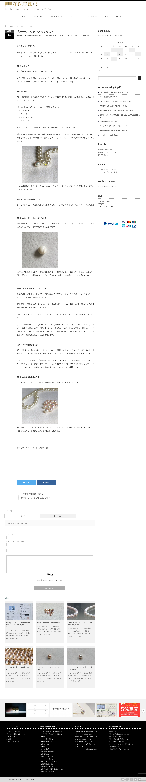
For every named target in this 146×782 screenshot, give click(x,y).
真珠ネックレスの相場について (117, 736)
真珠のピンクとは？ (114, 731)
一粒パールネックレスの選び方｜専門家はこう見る (115, 101)
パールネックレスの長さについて (49, 761)
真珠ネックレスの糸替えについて (84, 734)
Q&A (20, 35)
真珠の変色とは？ (45, 754)
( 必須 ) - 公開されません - (16, 541)
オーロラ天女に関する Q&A (48, 739)
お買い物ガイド (10, 736)
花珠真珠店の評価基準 (46, 766)
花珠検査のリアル (114, 746)
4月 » (104, 71)
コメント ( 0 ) (22, 516)
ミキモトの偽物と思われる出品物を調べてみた (114, 92)
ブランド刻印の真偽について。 (109, 97)
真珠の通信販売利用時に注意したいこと (51, 769)
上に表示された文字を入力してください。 (50, 580)
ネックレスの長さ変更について (83, 741)
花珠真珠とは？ (44, 736)
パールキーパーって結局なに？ (109, 135)
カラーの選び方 (44, 749)
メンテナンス (73, 16)
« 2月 (99, 71)
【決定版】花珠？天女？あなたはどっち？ (121, 749)
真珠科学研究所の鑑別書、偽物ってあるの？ (113, 130)
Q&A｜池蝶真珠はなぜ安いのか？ (49, 622)
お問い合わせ (120, 16)
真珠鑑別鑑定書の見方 (46, 764)
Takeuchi (86, 35)
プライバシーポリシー (12, 741)
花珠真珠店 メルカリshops (106, 155)
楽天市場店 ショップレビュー (107, 169)
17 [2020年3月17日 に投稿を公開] (113, 58)
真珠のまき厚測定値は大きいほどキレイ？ (121, 734)
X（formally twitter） (104, 201)
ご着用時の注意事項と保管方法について (86, 731)
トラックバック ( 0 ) (58, 516)
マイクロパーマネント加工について (85, 744)
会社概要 (8, 739)
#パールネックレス (42, 35)
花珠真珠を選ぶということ (48, 741)
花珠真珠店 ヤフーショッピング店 (108, 152)
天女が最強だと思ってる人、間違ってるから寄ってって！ (117, 110)
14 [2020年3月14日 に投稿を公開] (138, 54)
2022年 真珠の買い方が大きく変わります (52, 734)
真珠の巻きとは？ (45, 746)
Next (143, 711)
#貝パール (62, 35)
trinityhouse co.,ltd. (18, 779)
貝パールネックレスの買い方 (37, 448)
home (23, 16)
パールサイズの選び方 (46, 759)
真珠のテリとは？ (45, 744)
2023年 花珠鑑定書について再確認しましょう (53, 731)
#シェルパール (31, 35)
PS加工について (79, 746)
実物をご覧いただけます (47, 771)
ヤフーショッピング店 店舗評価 (108, 172)
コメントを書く (74, 35)
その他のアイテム (56, 16)
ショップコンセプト (91, 16)
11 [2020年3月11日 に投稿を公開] (119, 54)
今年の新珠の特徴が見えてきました (32, 494)
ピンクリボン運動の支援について (108, 186)
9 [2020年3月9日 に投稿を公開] (107, 54)
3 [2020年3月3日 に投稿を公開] (113, 49)
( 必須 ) (10, 534)
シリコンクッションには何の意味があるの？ (121, 744)
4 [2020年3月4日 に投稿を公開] (119, 49)
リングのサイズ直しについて (83, 739)
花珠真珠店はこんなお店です (14, 731)
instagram (101, 204)
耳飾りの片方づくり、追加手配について (86, 736)
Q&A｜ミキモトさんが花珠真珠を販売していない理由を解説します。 (18, 625)
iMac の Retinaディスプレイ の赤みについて (113, 126)
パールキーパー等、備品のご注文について (87, 749)
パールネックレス (38, 16)
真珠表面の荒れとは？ (46, 756)
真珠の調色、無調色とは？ (48, 751)
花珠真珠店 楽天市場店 (105, 149)
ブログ (106, 16)
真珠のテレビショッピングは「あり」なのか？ (35, 498)
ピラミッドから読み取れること (117, 741)
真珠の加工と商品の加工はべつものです (120, 739)
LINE (135, 779)
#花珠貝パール (53, 35)
